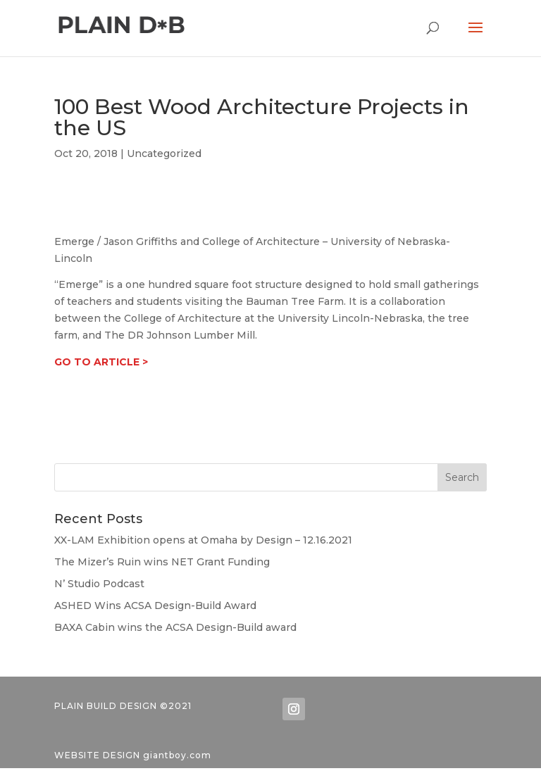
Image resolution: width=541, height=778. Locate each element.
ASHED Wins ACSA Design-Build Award (155, 605)
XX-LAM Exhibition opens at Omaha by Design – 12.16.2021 (203, 540)
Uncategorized (164, 153)
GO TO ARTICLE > (101, 362)
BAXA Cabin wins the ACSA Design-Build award (175, 627)
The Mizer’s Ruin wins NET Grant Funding (162, 562)
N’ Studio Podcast (99, 583)
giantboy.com (177, 755)
